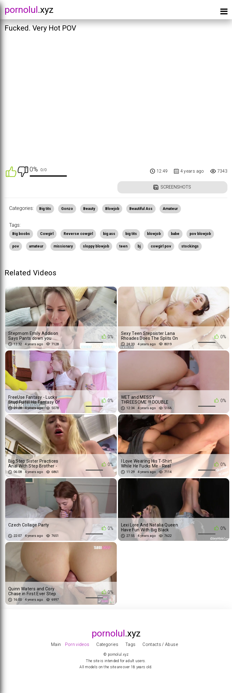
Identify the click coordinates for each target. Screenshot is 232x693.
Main (56, 644)
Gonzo (67, 209)
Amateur (170, 209)
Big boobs (21, 234)
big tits (131, 234)
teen (123, 246)
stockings (190, 246)
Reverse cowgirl (78, 234)
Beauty (89, 209)
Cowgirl (46, 234)
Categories (107, 644)
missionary (63, 246)
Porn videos (77, 644)
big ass (109, 234)
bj (139, 246)
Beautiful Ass (141, 209)
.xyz (29, 9)
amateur (36, 246)
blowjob (154, 234)
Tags (130, 644)
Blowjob (112, 209)
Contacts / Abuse (160, 644)
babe (175, 234)
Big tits (45, 209)
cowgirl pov (161, 246)
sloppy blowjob (96, 246)
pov (15, 246)
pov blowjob (200, 234)
